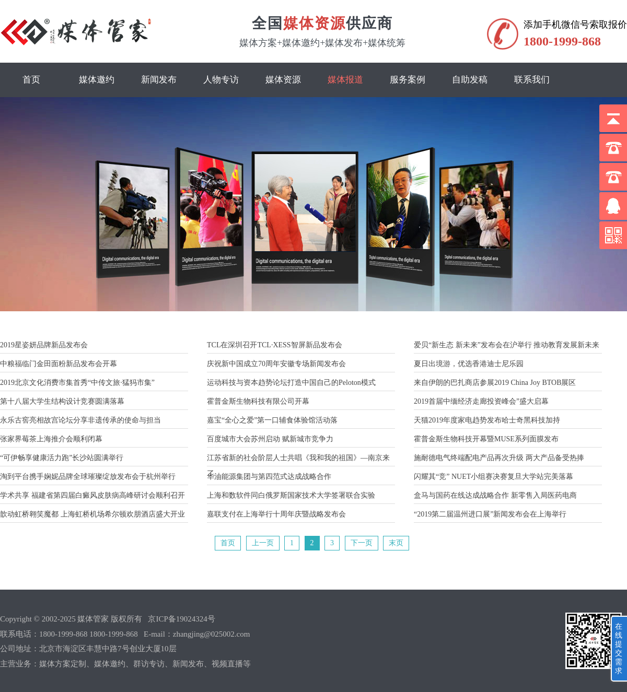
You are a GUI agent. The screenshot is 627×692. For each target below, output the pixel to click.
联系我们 (532, 80)
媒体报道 (345, 80)
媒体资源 (283, 80)
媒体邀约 (96, 80)
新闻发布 (159, 80)
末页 (396, 543)
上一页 (263, 543)
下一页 (362, 543)
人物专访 (221, 80)
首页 (31, 80)
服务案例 (407, 80)
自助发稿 (469, 80)
